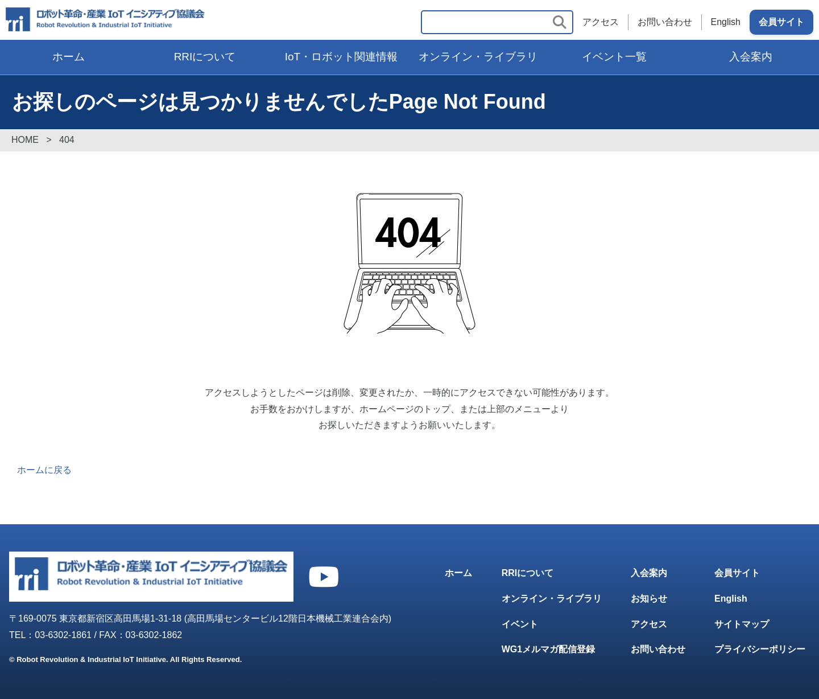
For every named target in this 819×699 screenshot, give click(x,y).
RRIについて (205, 57)
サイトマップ (741, 624)
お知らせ (649, 598)
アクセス (600, 22)
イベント (520, 624)
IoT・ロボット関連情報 (341, 57)
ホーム (68, 57)
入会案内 (750, 57)
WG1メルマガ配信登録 (548, 649)
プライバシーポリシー (759, 649)
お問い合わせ (665, 22)
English (726, 22)
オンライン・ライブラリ (478, 57)
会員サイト (781, 22)
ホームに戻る (44, 470)
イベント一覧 (614, 57)
